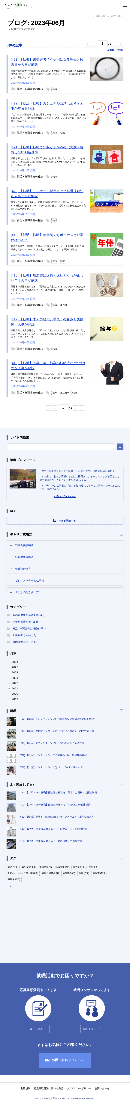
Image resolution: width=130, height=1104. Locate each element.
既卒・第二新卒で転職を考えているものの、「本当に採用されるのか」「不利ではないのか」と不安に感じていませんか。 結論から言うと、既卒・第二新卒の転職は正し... (47, 377)
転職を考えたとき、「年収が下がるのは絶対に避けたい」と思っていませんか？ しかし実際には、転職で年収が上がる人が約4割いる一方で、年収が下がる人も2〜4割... (48, 161)
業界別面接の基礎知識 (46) (28, 614)
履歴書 (63, 305)
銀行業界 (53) (29, 867)
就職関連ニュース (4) (25, 641)
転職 (55, 89)
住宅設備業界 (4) (50, 873)
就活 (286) (13, 867)
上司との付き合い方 (27, 592)
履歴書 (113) (99, 873)
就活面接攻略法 (24, 545)
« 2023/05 (99, 16)
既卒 (55, 392)
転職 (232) (84, 873)
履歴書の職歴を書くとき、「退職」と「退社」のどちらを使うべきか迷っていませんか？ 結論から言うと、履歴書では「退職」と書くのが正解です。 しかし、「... (48, 290)
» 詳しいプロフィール (65, 496)
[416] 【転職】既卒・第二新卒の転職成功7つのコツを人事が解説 (48, 365)
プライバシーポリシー (79, 1088)
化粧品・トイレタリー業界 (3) (23, 873)
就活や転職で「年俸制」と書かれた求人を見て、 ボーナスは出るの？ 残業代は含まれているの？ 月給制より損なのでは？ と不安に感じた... (47, 248)
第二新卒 (64, 392)
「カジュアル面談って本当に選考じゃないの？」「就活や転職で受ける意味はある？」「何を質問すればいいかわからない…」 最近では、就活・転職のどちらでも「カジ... (48, 118)
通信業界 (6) (69, 873)
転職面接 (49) (62, 867)
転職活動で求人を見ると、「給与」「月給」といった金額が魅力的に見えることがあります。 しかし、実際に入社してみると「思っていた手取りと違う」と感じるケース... (48, 333)
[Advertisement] (65, 922)
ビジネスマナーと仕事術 (29, 580)
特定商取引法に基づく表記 (48, 1088)
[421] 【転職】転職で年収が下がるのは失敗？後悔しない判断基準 (47, 149)
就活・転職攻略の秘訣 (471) (29, 628)
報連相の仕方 (23, 568)
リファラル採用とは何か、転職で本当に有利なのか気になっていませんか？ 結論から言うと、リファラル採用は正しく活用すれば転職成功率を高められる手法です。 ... (48, 205)
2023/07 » (117, 16)
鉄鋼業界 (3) (14, 879)
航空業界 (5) (79, 867)
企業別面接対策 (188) (25, 621)
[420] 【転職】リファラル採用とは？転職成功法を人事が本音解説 (47, 193)
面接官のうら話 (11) (24, 635)
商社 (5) (93, 867)
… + (9, 886)
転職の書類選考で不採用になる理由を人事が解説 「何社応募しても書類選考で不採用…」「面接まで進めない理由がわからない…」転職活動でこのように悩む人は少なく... (48, 74)
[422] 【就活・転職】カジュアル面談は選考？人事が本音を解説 (47, 106)
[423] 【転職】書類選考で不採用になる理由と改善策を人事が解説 (47, 62)
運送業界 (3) (45, 867)
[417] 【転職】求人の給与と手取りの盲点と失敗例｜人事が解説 (47, 321)
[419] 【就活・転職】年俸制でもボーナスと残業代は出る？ (47, 237)
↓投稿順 (119, 50)
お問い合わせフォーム (68, 1060)
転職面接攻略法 (24, 556)
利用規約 (25, 1088)
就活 (55, 133)
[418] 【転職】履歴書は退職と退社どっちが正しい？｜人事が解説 (47, 278)
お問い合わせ (102, 1088)
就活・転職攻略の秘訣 (30, 88)
